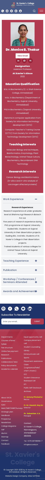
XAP (2, 429)
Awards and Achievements (19, 291)
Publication (10, 270)
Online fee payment (10, 351)
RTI (25, 384)
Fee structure (7, 347)
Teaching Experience (16, 260)
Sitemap (4, 437)
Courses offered (8, 340)
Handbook (5, 415)
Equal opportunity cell (33, 337)
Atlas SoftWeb (34, 476)
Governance (6, 401)
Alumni (4, 433)
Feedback (5, 444)
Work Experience (13, 199)
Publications (6, 358)
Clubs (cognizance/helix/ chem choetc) (32, 367)
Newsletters (6, 422)
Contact (4, 440)
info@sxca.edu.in (31, 444)
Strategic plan (7, 412)
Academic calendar (9, 369)
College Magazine (9, 426)
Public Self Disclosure (32, 388)
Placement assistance (33, 361)
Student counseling (32, 347)
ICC (25, 374)
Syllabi (4, 344)
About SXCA (6, 397)
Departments (7, 337)
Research (5, 355)
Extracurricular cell (32, 354)
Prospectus (6, 419)
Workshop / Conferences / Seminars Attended (19, 281)
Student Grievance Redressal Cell (32, 379)
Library (27, 350)
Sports (26, 357)
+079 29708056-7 (34, 441)
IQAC (3, 405)
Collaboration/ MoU (9, 362)
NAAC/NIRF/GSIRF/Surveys (12, 408)
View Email (22, 55)
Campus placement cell (32, 342)
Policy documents (9, 365)
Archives (27, 391)
